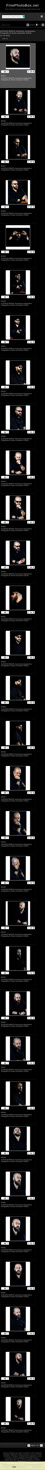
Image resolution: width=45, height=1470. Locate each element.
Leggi (14, 1467)
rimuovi (28, 1467)
